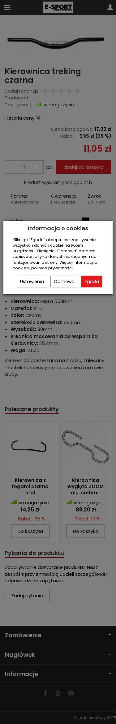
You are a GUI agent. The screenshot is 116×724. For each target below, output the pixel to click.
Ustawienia (32, 281)
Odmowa (64, 281)
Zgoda (91, 281)
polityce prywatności (52, 268)
